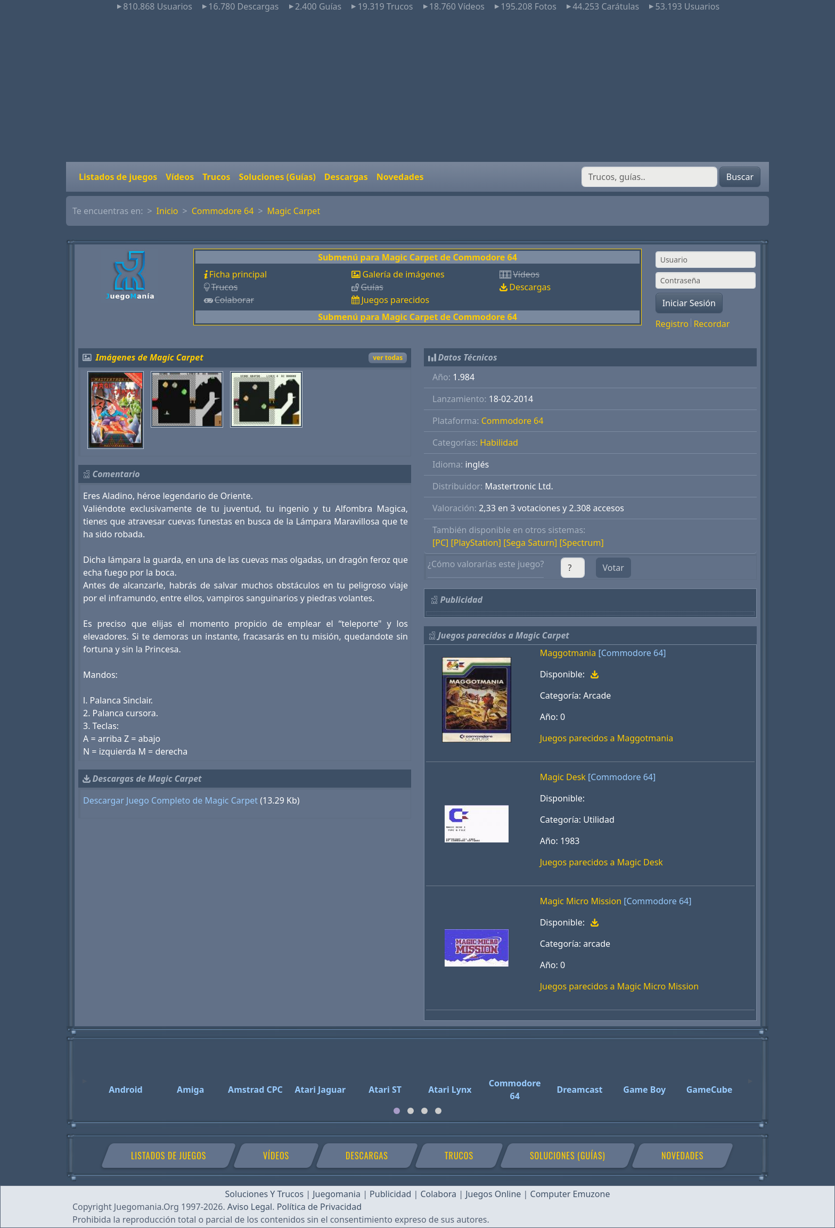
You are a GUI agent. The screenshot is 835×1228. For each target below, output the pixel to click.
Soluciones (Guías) (277, 177)
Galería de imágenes (403, 274)
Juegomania (337, 1194)
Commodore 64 (223, 211)
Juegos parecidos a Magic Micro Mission (619, 986)
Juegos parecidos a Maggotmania (607, 738)
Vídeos (180, 177)
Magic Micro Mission (580, 901)
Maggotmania (568, 653)
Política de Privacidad (319, 1207)
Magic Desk (563, 777)
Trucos (216, 177)
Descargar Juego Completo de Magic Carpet (170, 800)
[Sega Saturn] (530, 542)
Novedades (400, 177)
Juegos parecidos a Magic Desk (601, 862)
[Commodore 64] (632, 653)
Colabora (438, 1194)
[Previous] (84, 1076)
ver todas (388, 357)
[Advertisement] (417, 87)
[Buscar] (649, 177)
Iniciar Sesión (689, 303)
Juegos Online (493, 1194)
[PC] (440, 542)
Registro (672, 324)
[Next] (750, 1076)
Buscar (740, 177)
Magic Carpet (294, 211)
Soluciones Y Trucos (264, 1194)
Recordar (711, 324)
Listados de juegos (118, 177)
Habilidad (499, 442)
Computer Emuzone (570, 1194)
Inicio (167, 211)
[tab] (397, 1111)
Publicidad (390, 1194)
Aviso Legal (249, 1207)
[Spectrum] (582, 542)
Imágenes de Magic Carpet (149, 357)
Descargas (346, 177)
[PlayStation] (476, 542)
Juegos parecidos (395, 300)
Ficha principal (238, 274)
